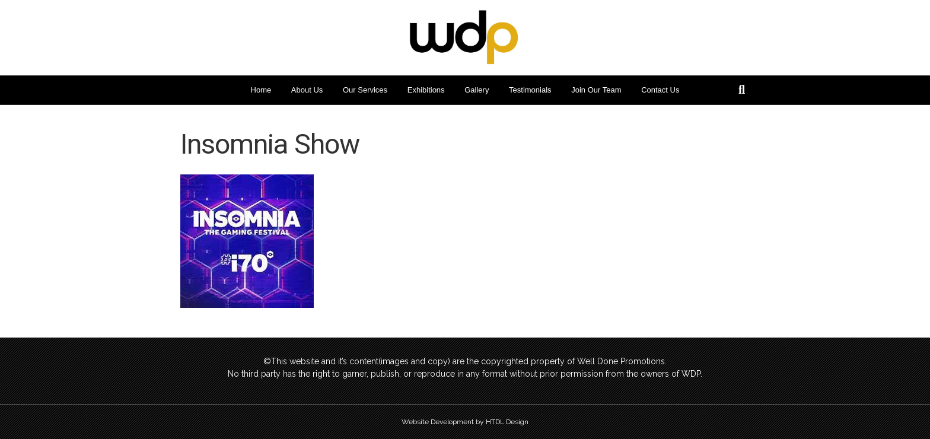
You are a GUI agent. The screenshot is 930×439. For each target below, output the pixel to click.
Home (261, 89)
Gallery (476, 89)
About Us (307, 89)
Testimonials (530, 89)
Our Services (365, 89)
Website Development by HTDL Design (465, 422)
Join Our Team (596, 89)
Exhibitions (426, 89)
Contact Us (660, 89)
